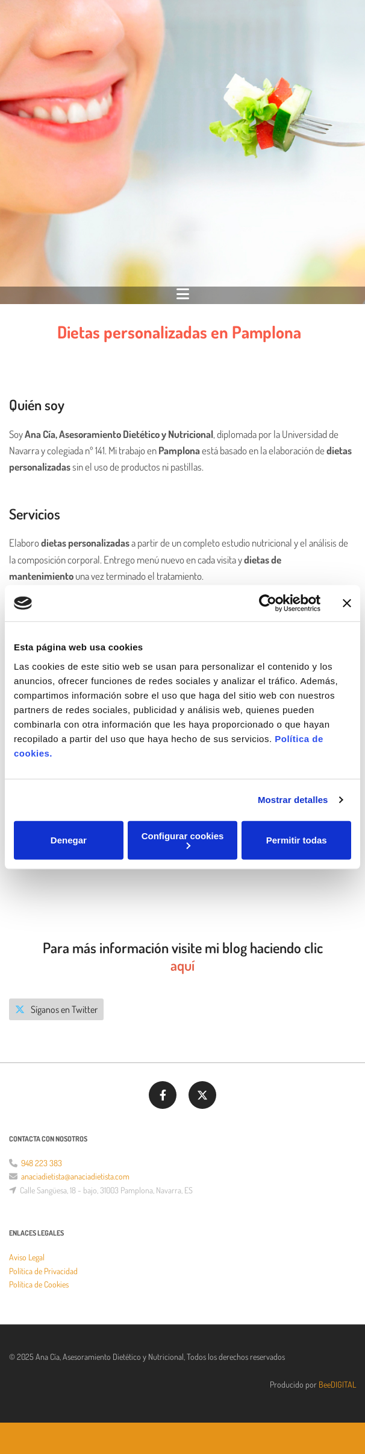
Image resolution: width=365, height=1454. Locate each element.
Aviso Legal (27, 1257)
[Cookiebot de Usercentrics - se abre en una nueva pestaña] (267, 603)
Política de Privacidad (43, 1271)
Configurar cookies (183, 839)
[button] (56, 1009)
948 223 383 (41, 1163)
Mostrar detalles (293, 800)
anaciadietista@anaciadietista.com (75, 1176)
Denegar (69, 840)
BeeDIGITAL (337, 1384)
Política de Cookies (39, 1284)
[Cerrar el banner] (347, 603)
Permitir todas (296, 840)
